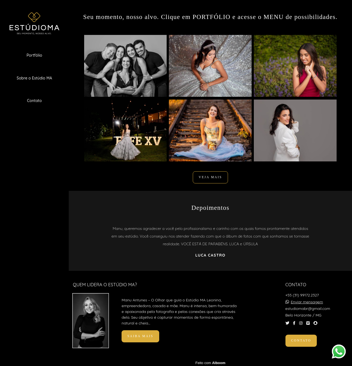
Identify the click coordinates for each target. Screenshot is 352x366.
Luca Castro (210, 255)
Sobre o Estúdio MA (34, 78)
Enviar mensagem (307, 300)
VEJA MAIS (210, 177)
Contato (34, 100)
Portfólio (34, 55)
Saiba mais (140, 335)
